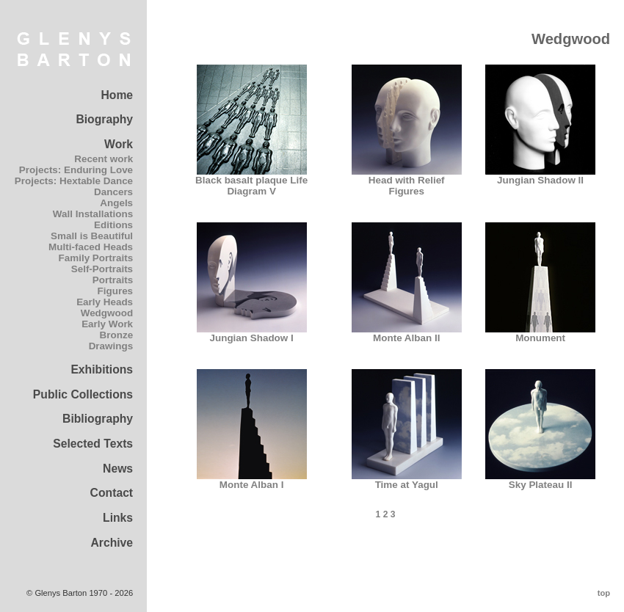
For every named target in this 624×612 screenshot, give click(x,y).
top (604, 593)
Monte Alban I (252, 480)
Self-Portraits (102, 268)
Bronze (117, 334)
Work (118, 144)
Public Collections (83, 394)
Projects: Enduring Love (76, 169)
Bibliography (97, 418)
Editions (113, 224)
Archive (111, 542)
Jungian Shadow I (252, 333)
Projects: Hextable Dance (74, 180)
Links (118, 517)
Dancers (113, 191)
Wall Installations (93, 213)
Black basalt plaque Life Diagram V (251, 181)
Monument (540, 333)
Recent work (103, 158)
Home (117, 95)
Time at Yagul (407, 480)
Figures (116, 290)
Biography (104, 119)
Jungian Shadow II (540, 176)
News (118, 468)
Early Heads (104, 301)
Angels (116, 202)
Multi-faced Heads (90, 246)
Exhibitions (101, 369)
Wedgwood (107, 312)
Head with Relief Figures (407, 181)
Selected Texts (93, 443)
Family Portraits (96, 257)
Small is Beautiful (92, 235)
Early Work (107, 323)
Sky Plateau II (540, 480)
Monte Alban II (407, 333)
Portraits (112, 279)
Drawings (111, 345)
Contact (112, 493)
